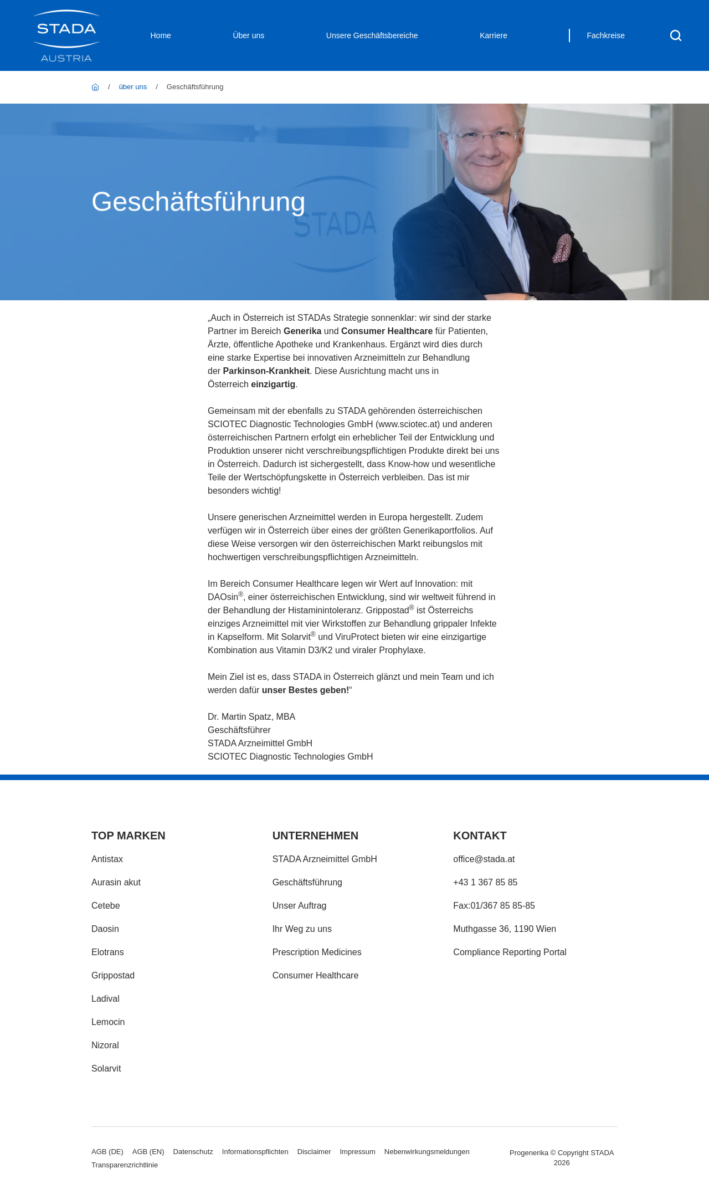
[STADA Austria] (95, 87)
